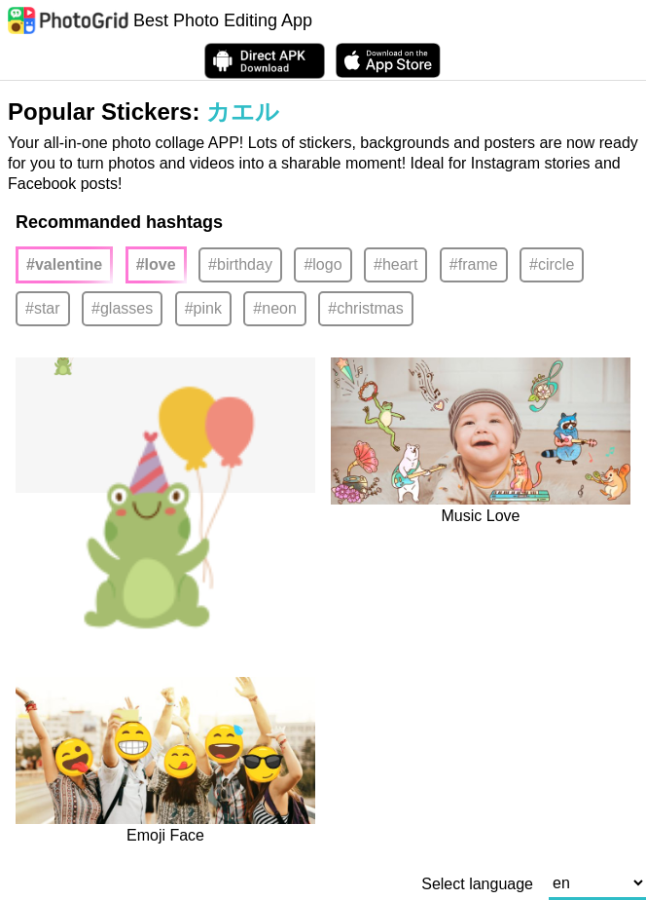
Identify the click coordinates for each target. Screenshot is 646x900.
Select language (477, 884)
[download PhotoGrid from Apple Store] (388, 60)
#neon (275, 308)
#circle (551, 264)
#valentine (64, 264)
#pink (203, 308)
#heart (395, 264)
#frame (473, 264)
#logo (322, 264)
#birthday (240, 264)
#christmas (365, 308)
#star (42, 308)
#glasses (122, 308)
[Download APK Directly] (264, 61)
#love (156, 264)
